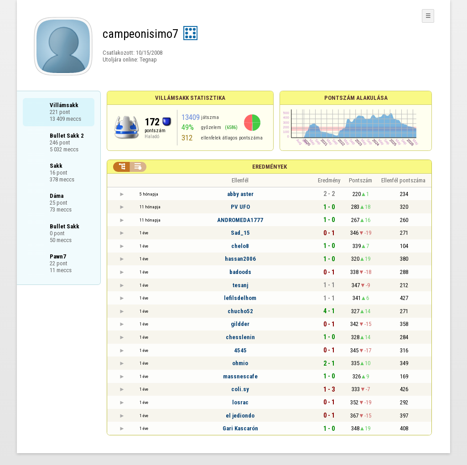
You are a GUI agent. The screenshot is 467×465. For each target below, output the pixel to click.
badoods (240, 272)
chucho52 (240, 311)
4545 (240, 350)
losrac (240, 402)
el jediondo (240, 415)
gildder (240, 323)
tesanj (240, 285)
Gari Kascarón (240, 428)
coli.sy (240, 389)
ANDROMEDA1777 (240, 220)
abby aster (240, 194)
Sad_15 (240, 232)
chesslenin (240, 337)
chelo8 (240, 246)
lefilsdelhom (240, 297)
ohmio (240, 363)
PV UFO (240, 206)
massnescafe (240, 376)
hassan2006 (240, 258)
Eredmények (269, 166)
